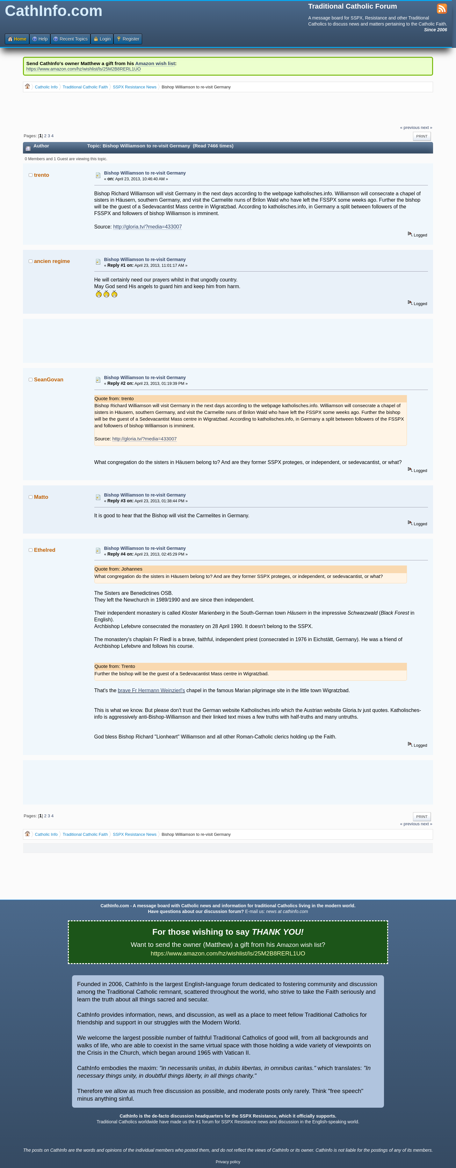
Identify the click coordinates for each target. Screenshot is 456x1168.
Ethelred (44, 550)
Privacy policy (228, 1162)
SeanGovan (48, 380)
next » (426, 127)
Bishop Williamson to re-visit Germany (145, 173)
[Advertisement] (139, 108)
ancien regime (52, 261)
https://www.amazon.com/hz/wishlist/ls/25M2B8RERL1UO (83, 68)
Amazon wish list (155, 63)
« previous (409, 127)
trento (41, 175)
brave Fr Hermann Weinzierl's (151, 690)
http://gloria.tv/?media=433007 (147, 226)
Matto (41, 497)
